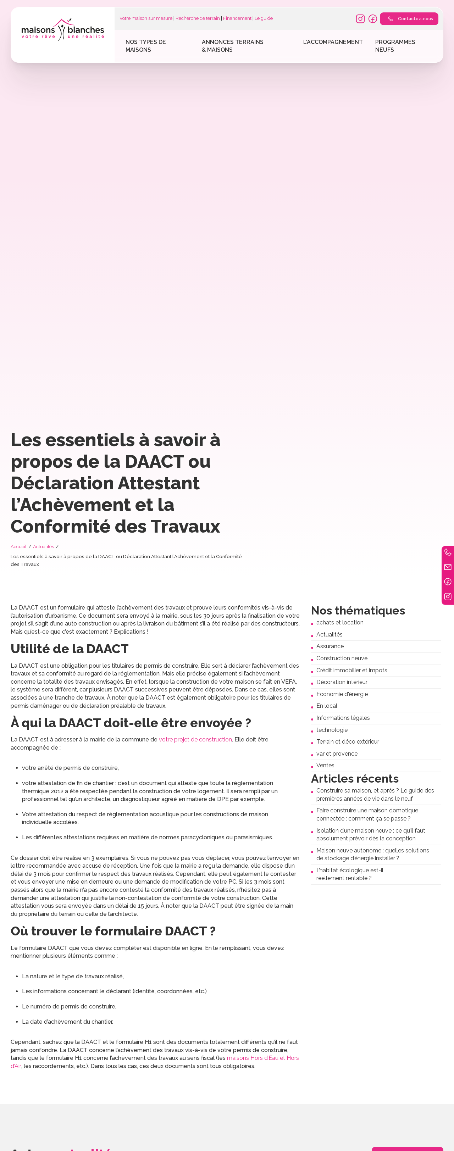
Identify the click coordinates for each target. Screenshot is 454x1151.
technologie (332, 730)
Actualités (43, 546)
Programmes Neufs (395, 46)
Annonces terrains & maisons (233, 46)
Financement (237, 18)
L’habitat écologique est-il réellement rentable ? (349, 874)
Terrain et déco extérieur (347, 741)
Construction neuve (341, 658)
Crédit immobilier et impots (351, 670)
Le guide (264, 18)
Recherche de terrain (198, 18)
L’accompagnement (333, 42)
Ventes (325, 765)
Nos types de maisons (146, 46)
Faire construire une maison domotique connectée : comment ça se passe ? (367, 814)
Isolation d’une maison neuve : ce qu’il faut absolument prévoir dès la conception (370, 834)
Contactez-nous (409, 19)
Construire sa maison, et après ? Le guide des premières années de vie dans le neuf (375, 794)
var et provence (337, 753)
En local (326, 705)
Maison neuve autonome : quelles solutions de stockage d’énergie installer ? (372, 854)
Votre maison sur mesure (146, 18)
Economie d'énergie (342, 694)
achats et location (340, 622)
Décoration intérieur (341, 682)
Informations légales (343, 717)
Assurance (330, 646)
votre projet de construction (195, 739)
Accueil (19, 546)
